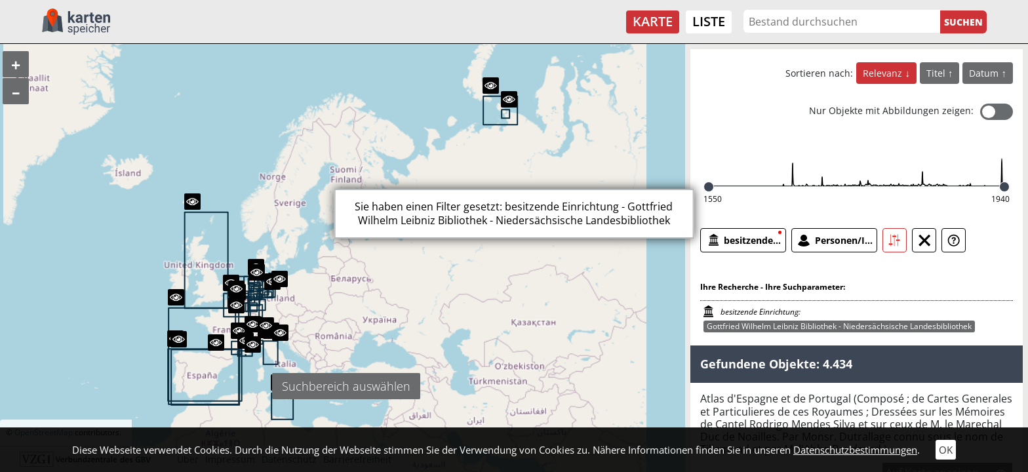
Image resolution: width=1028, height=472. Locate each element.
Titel (937, 73)
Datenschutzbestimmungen (855, 449)
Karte (653, 21)
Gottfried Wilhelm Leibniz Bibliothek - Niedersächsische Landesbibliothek (839, 326)
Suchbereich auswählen (346, 386)
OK (946, 449)
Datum (985, 73)
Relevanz (884, 73)
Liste (708, 21)
